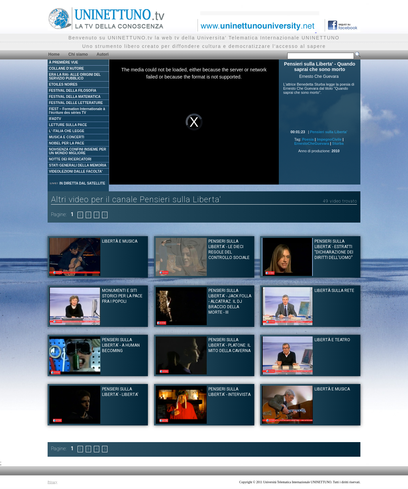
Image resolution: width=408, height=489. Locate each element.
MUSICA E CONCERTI (66, 137)
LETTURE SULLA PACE (68, 125)
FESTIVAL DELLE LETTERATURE (76, 103)
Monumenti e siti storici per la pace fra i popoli (122, 296)
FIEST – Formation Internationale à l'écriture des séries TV (77, 111)
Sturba (338, 143)
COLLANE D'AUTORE (66, 68)
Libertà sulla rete (334, 290)
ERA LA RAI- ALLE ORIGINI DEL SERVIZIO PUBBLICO (75, 76)
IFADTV (55, 119)
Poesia (308, 139)
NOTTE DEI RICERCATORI (70, 159)
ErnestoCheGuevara (311, 143)
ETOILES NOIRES (63, 84)
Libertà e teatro (332, 339)
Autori (102, 54)
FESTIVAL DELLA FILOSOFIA (72, 90)
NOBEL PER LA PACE (66, 143)
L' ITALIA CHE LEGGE (66, 131)
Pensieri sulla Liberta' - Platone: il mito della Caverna (229, 345)
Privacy (52, 482)
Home (54, 54)
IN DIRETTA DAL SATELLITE (77, 183)
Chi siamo (78, 54)
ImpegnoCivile (329, 139)
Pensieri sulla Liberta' (328, 132)
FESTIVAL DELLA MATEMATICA (75, 97)
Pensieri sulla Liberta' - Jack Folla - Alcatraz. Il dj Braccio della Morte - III (229, 301)
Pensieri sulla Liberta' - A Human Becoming (121, 345)
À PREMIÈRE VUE (63, 62)
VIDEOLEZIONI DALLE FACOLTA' (76, 171)
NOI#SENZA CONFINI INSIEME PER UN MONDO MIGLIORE (77, 151)
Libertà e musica (119, 241)
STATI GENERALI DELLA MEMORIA (77, 165)
